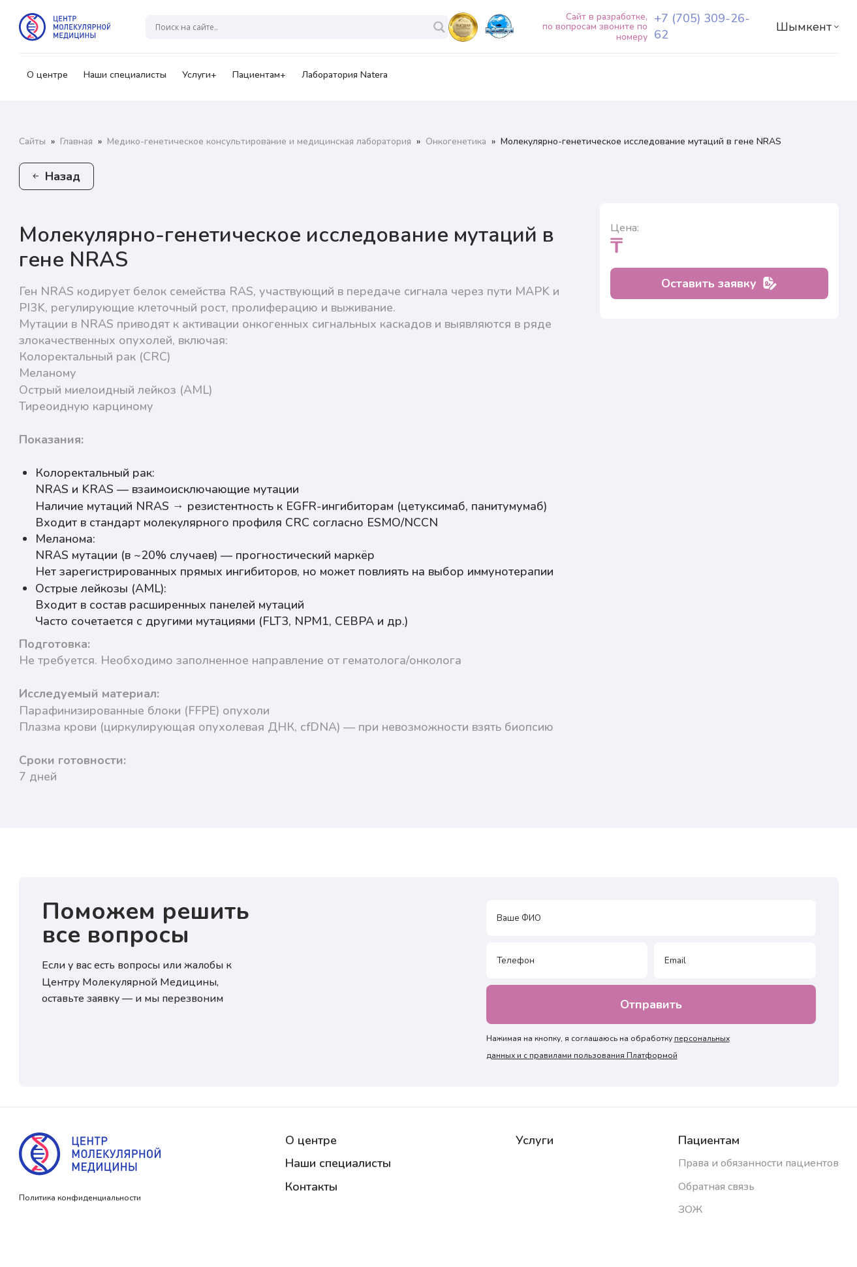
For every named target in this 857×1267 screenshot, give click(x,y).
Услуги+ (199, 79)
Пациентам (709, 1140)
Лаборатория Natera (345, 79)
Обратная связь (716, 1186)
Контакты (311, 1187)
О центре (47, 79)
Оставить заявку (719, 283)
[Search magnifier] (439, 27)
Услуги (534, 1140)
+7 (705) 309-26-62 (702, 26)
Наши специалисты (125, 79)
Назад (56, 176)
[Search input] (290, 27)
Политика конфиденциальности (80, 1198)
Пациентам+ (259, 79)
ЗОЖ (690, 1209)
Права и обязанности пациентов (758, 1163)
